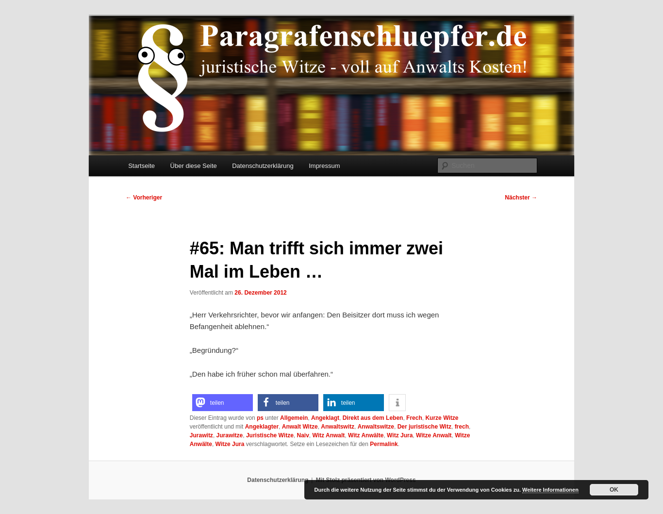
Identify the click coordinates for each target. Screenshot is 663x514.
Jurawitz (201, 435)
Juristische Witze (270, 435)
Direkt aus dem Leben (373, 418)
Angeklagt (325, 418)
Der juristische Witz (424, 426)
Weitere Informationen (550, 490)
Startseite (141, 165)
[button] (222, 402)
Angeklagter (262, 426)
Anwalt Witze (300, 426)
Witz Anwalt (329, 435)
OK (614, 489)
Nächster (521, 197)
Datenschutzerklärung (262, 165)
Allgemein (294, 418)
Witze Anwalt (433, 435)
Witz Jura (400, 435)
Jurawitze (229, 435)
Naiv (303, 435)
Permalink (384, 444)
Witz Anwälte (365, 435)
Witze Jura (230, 444)
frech (462, 426)
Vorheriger (144, 197)
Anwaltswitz (337, 426)
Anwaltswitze (376, 426)
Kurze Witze (441, 418)
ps (260, 418)
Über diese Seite (193, 165)
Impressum (324, 165)
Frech (414, 418)
